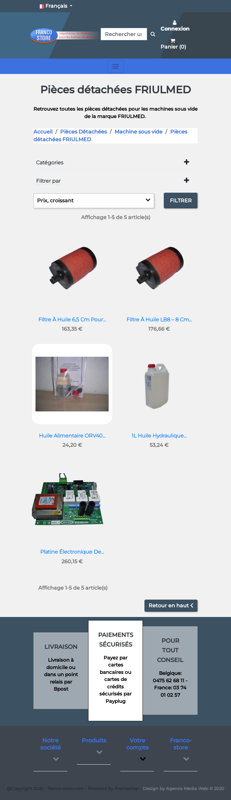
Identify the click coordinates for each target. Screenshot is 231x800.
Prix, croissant (94, 200)
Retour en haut (171, 605)
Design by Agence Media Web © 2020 (183, 788)
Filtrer (181, 201)
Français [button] (53, 6)
